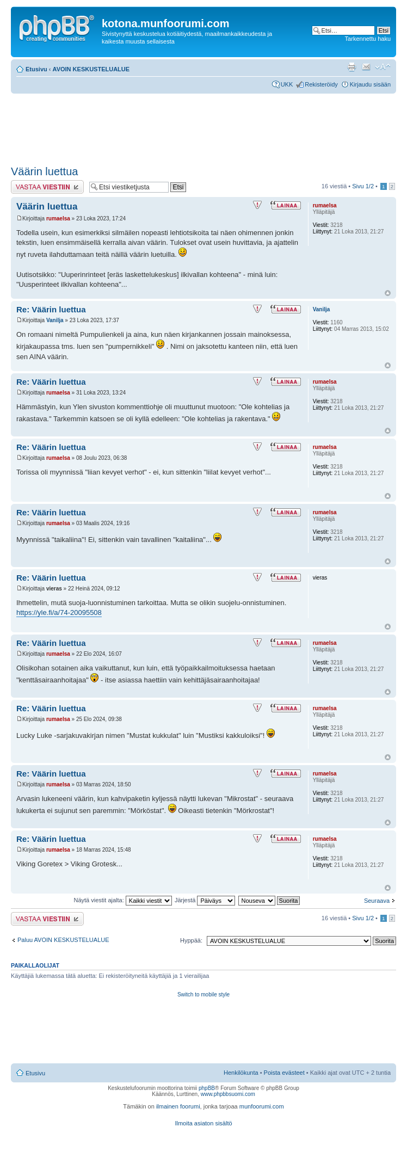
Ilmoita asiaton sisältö (203, 1123)
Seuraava (377, 900)
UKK (287, 84)
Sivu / (363, 186)
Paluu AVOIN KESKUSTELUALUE (63, 940)
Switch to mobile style (203, 994)
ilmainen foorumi (178, 1106)
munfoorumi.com (261, 1106)
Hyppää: (191, 940)
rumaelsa (58, 218)
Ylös (388, 293)
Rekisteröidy (321, 84)
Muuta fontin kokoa (383, 67)
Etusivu (36, 69)
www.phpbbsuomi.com (228, 1094)
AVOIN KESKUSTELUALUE (91, 69)
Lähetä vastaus (47, 187)
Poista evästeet (284, 1072)
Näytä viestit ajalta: (122, 900)
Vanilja (55, 320)
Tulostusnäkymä (351, 67)
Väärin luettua (44, 171)
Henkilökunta (241, 1072)
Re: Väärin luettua (51, 309)
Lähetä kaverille (366, 67)
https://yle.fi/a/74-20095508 (59, 612)
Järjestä (205, 900)
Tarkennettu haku (368, 38)
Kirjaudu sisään (370, 84)
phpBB (207, 1088)
